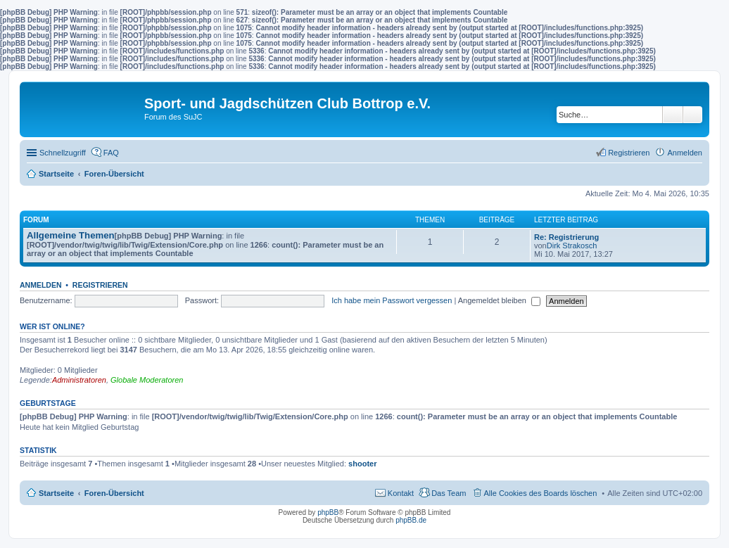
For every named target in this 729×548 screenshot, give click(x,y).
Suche (672, 114)
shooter (362, 463)
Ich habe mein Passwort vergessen (391, 300)
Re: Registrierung (566, 237)
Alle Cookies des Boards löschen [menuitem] (540, 493)
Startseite (56, 493)
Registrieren (100, 285)
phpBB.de (410, 520)
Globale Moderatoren (146, 380)
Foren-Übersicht (114, 493)
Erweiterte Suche (692, 114)
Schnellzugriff (62, 152)
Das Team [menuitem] (448, 493)
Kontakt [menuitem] (401, 493)
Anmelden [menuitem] (684, 152)
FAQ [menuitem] (111, 152)
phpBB (327, 512)
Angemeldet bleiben (499, 300)
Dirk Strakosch (572, 245)
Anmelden (41, 285)
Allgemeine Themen (71, 235)
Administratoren (79, 380)
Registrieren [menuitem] (628, 152)
